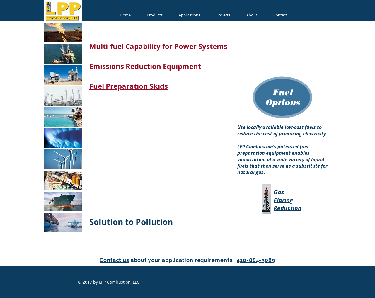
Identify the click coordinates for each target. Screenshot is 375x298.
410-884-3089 (256, 260)
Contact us (114, 260)
